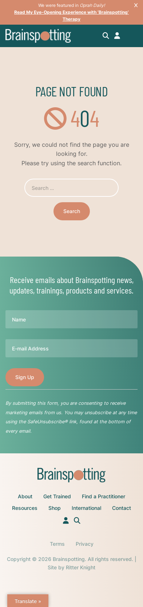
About (25, 496)
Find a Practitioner (103, 496)
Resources (24, 508)
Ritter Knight (80, 567)
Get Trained (57, 496)
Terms (57, 544)
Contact (121, 508)
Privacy (85, 544)
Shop (54, 508)
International (86, 508)
